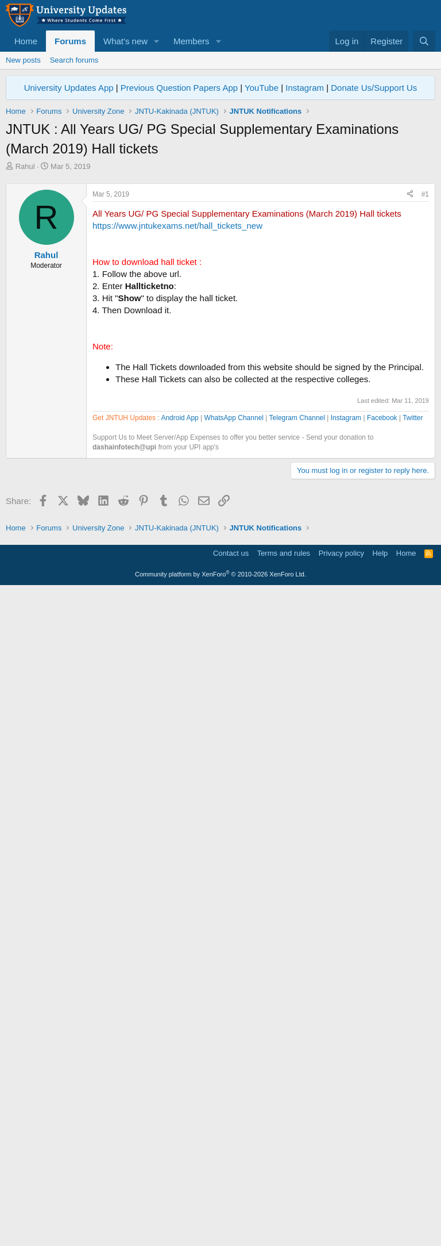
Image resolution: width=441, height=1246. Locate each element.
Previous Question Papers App (179, 88)
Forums (70, 41)
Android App (179, 745)
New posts (23, 60)
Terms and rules (283, 1208)
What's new (125, 41)
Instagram (304, 88)
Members (191, 41)
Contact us (231, 1208)
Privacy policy (341, 1208)
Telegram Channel (297, 745)
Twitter (413, 745)
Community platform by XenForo (220, 1229)
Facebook (382, 745)
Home (25, 41)
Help (380, 1208)
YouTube (261, 88)
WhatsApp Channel (234, 745)
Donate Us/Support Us (374, 88)
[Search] (424, 41)
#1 (425, 355)
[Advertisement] (220, 258)
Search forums (74, 60)
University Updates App (69, 88)
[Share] (410, 355)
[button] (157, 41)
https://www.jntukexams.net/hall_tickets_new (177, 386)
